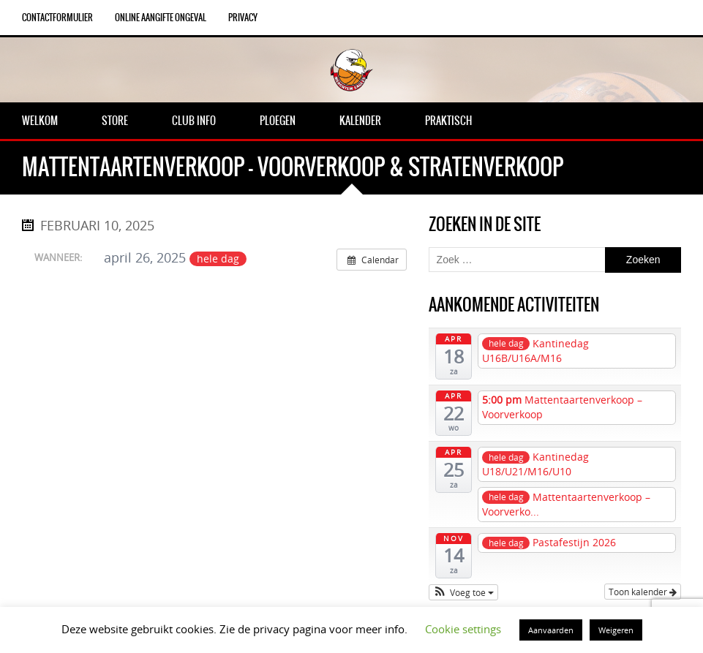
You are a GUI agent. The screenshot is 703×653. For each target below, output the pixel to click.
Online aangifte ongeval (160, 17)
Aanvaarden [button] (551, 629)
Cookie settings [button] (463, 629)
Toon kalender (643, 591)
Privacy (242, 17)
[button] (463, 592)
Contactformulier (57, 17)
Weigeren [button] (616, 629)
